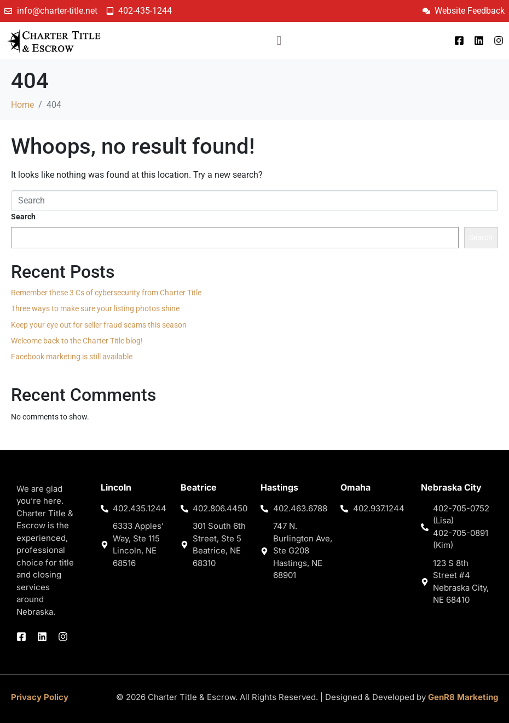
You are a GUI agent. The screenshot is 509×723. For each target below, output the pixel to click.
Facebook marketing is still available (71, 356)
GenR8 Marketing (463, 697)
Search (23, 216)
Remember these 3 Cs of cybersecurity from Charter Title (106, 292)
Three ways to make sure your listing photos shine (95, 308)
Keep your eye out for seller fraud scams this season (99, 324)
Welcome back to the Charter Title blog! (77, 340)
